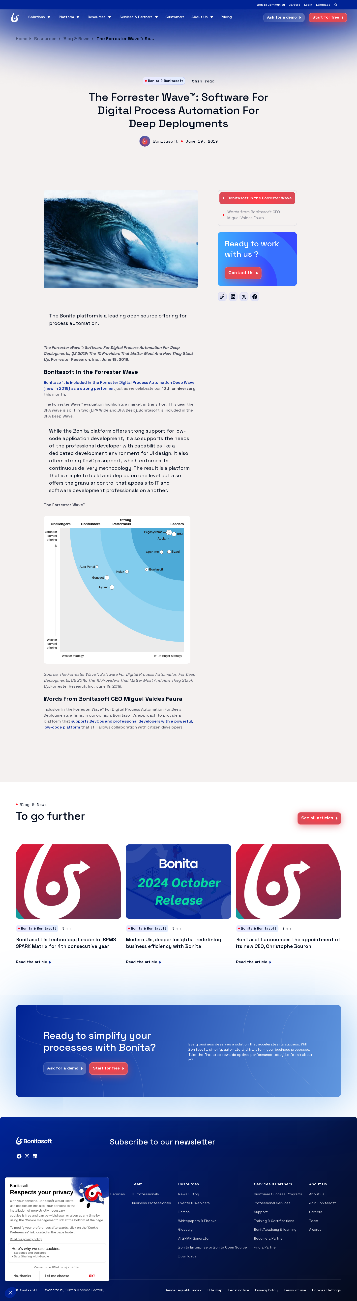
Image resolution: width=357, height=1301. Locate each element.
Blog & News (76, 38)
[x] (243, 296)
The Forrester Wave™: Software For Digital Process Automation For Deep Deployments (126, 38)
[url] (222, 296)
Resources (45, 38)
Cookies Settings (326, 1290)
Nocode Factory (90, 1290)
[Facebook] (254, 296)
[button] (323, 4)
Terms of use (295, 1290)
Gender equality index (183, 1290)
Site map (215, 1290)
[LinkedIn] (233, 296)
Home (21, 38)
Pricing (226, 17)
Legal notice (238, 1290)
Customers (174, 17)
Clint (69, 1290)
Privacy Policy (266, 1290)
